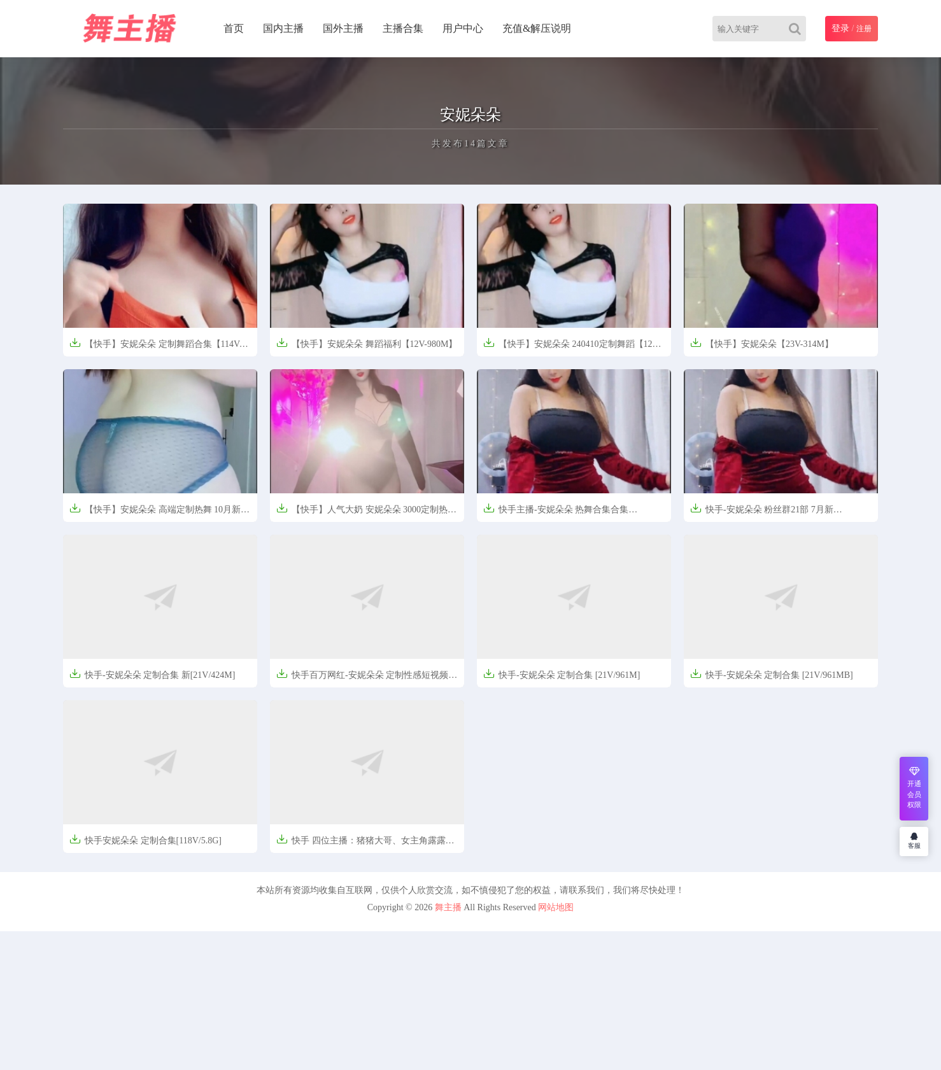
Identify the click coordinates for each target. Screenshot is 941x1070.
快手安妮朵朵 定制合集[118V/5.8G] (145, 839)
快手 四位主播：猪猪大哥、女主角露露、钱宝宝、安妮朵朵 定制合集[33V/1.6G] (365, 844)
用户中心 (462, 28)
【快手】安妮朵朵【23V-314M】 (761, 343)
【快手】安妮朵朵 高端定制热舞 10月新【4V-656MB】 (155, 513)
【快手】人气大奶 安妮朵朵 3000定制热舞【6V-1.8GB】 (366, 513)
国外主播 (343, 28)
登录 (840, 28)
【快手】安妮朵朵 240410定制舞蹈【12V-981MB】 (572, 348)
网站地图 (556, 907)
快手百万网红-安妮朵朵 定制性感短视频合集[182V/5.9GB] (366, 679)
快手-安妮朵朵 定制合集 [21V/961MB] (771, 674)
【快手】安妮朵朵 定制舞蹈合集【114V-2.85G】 (155, 348)
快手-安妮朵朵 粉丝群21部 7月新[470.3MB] (761, 513)
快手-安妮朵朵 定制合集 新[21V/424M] (152, 674)
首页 (233, 28)
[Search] (797, 28)
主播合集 (403, 28)
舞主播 (448, 907)
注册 (864, 28)
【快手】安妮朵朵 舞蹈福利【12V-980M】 (366, 343)
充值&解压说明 (536, 28)
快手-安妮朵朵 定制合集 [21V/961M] (561, 674)
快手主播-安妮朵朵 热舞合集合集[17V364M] (555, 513)
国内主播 (283, 28)
